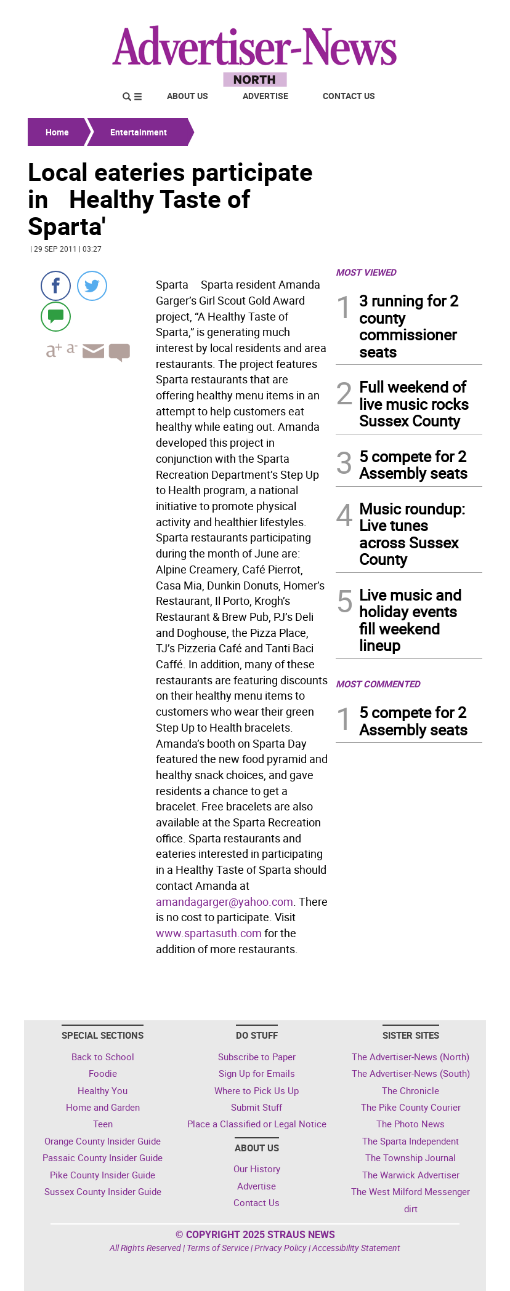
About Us (187, 96)
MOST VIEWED (366, 272)
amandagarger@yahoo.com (224, 901)
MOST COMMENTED (378, 683)
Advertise (265, 96)
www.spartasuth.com (209, 932)
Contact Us (349, 96)
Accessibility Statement (356, 1247)
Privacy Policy (280, 1247)
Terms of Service (218, 1247)
